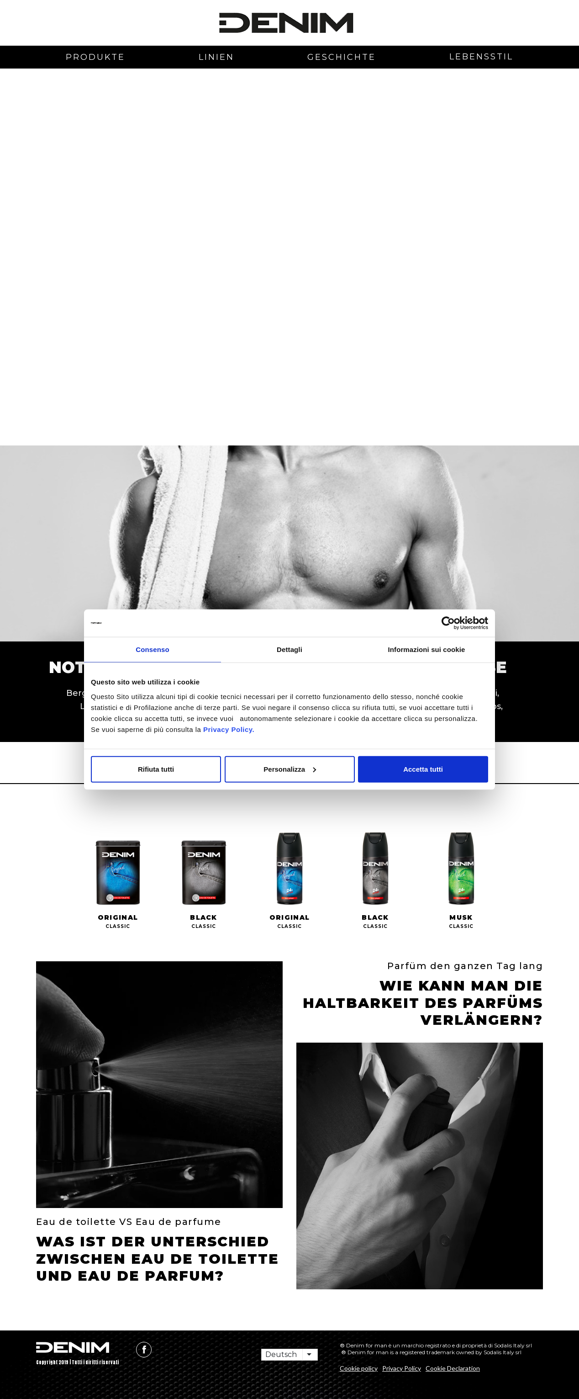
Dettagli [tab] (289, 649)
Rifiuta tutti (156, 769)
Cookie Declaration (453, 1368)
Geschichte (341, 57)
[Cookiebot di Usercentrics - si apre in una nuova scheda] (448, 623)
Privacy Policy (401, 1368)
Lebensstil (481, 57)
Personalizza (289, 769)
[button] (63, 166)
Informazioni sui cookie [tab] (426, 649)
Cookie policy (359, 1368)
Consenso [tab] (152, 649)
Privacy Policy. (227, 729)
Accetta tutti (423, 769)
